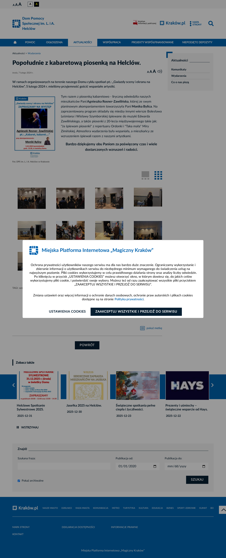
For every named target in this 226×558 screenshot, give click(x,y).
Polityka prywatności (129, 299)
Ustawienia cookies (67, 311)
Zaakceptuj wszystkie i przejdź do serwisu (136, 311)
